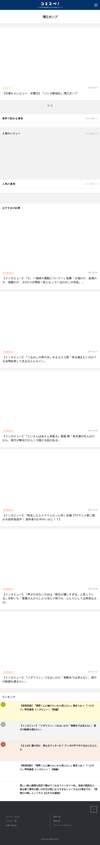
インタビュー (8, 273)
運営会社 (57, 821)
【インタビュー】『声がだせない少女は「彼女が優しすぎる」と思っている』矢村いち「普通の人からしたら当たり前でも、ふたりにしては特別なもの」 (49, 598)
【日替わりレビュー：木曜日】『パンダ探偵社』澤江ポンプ (39, 93)
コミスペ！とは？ (13, 817)
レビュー (6, 88)
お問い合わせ (11, 825)
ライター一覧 (11, 821)
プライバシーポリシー (62, 825)
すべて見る (90, 118)
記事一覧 (57, 817)
